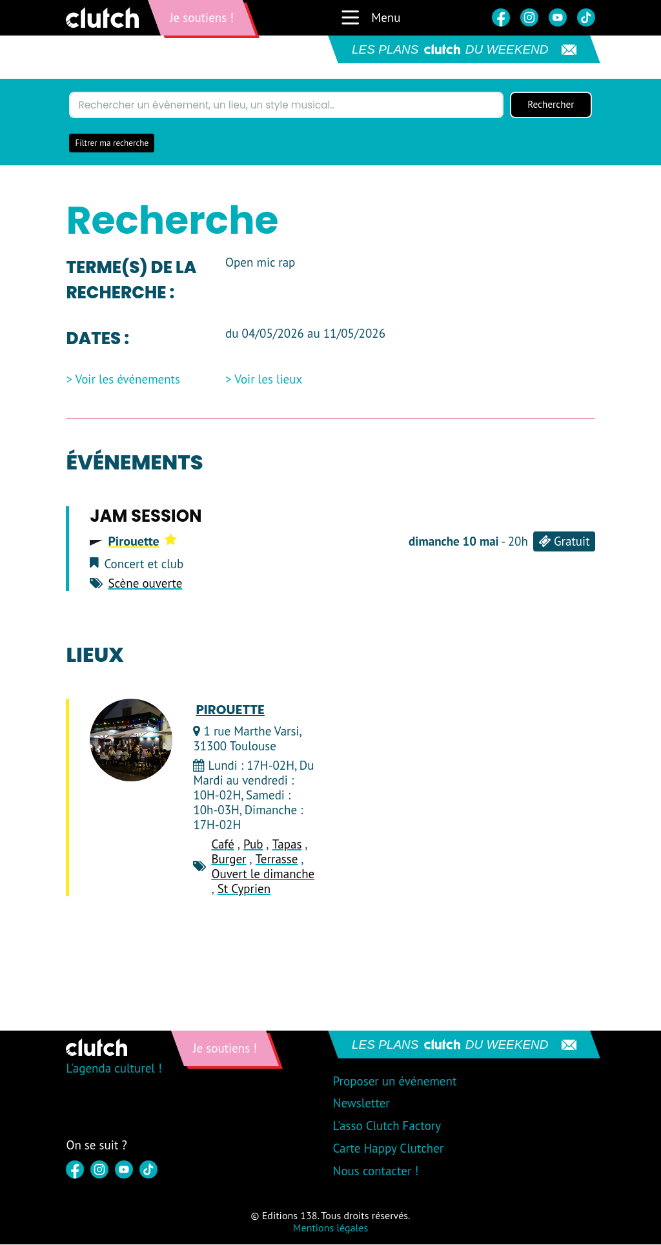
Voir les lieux (268, 380)
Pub (253, 845)
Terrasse (277, 859)
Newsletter (361, 1104)
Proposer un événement (395, 1081)
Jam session (145, 516)
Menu (370, 17)
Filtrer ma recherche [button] (111, 143)
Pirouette (142, 542)
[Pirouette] (131, 740)
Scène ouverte (145, 584)
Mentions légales (330, 1228)
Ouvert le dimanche (262, 874)
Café (222, 845)
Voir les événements (128, 380)
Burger (228, 859)
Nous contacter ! (376, 1171)
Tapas (287, 845)
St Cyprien (244, 889)
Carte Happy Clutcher (388, 1149)
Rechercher (550, 105)
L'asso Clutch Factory (387, 1126)
